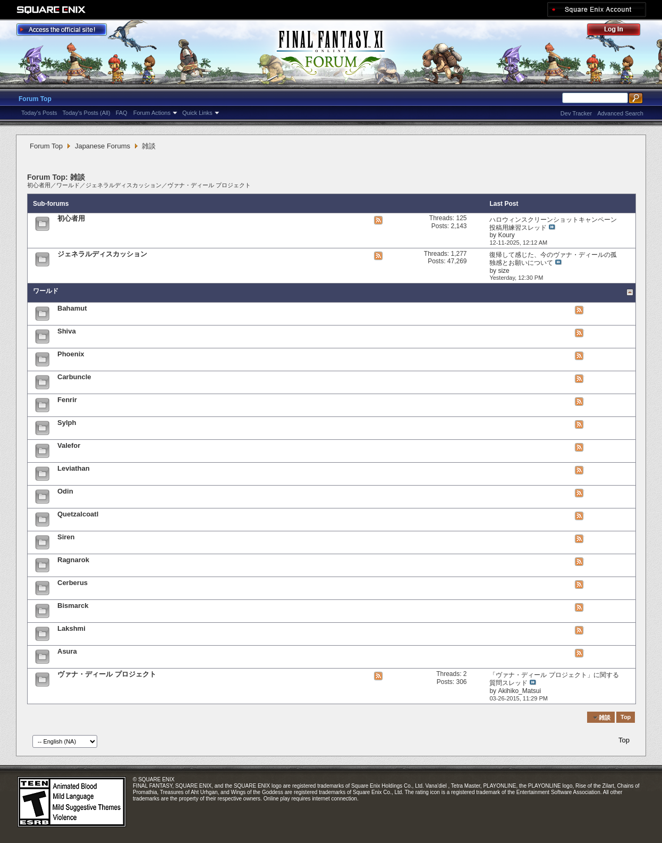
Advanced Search (620, 113)
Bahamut (72, 308)
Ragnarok (73, 560)
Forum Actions (152, 113)
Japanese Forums (102, 146)
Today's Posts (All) (87, 113)
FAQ (122, 113)
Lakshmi (71, 628)
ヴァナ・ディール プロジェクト (209, 185)
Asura (67, 651)
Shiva (66, 331)
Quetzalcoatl (77, 514)
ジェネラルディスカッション (124, 185)
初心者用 (38, 185)
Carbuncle (74, 377)
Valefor (68, 445)
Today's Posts (39, 113)
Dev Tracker (576, 113)
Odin (65, 491)
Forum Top (35, 99)
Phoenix (70, 354)
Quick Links (197, 113)
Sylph (66, 423)
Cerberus (72, 583)
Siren (66, 537)
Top (626, 717)
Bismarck (73, 606)
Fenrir (67, 400)
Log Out (619, 31)
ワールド (68, 185)
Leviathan (73, 468)
